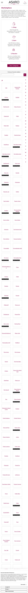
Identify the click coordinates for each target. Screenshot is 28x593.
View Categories (14, 65)
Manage (7, 589)
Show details (23, 584)
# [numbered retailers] (25, 79)
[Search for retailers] (25, 74)
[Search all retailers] (7, 74)
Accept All (7, 587)
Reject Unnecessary (9, 591)
